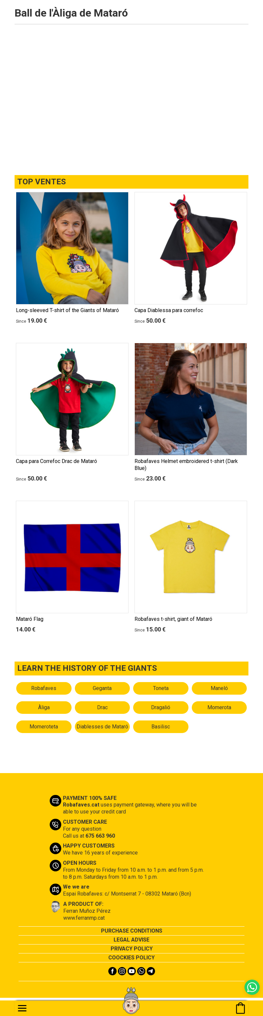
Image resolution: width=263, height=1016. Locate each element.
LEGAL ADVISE (131, 940)
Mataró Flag (29, 619)
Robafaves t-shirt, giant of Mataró (173, 619)
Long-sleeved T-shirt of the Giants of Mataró (67, 310)
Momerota (219, 707)
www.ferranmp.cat (84, 918)
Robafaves (43, 688)
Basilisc (160, 726)
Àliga (44, 707)
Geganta (102, 688)
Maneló (219, 688)
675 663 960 (100, 836)
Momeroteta (43, 726)
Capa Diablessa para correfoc (168, 310)
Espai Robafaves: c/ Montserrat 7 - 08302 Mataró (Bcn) (127, 894)
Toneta (161, 688)
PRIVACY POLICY (132, 949)
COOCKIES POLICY (131, 957)
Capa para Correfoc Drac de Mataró (56, 461)
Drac (102, 707)
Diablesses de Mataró (102, 726)
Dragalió (160, 707)
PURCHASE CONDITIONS (131, 931)
